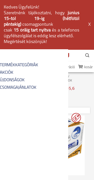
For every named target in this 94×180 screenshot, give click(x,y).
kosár (88, 18)
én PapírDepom (17, 18)
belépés (43, 18)
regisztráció (66, 18)
